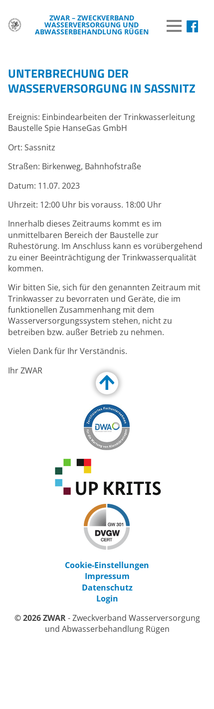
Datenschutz (107, 587)
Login (107, 598)
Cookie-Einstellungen (107, 565)
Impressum (107, 576)
